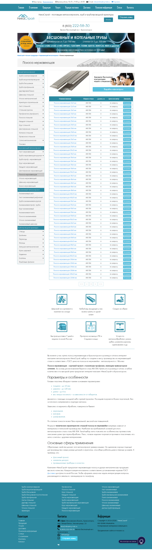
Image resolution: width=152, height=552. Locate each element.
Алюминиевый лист (26, 194)
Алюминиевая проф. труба (29, 205)
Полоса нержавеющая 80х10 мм (65, 256)
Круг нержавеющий (27, 163)
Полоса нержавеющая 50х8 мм (65, 216)
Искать (108, 20)
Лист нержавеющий (27, 152)
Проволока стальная (27, 137)
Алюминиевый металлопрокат (29, 190)
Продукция (47, 7)
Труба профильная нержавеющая (75, 503)
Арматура (26, 511)
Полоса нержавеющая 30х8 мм (65, 169)
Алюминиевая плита (27, 213)
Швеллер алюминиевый (111, 505)
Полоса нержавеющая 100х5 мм (65, 263)
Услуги (58, 7)
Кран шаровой (25, 251)
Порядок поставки (72, 7)
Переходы (23, 239)
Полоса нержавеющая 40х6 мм (65, 187)
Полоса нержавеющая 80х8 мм (65, 252)
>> (100, 284)
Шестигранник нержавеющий (30, 171)
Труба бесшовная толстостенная (35, 495)
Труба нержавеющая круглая (30, 156)
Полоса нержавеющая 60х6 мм (65, 234)
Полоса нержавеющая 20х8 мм (65, 132)
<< (81, 284)
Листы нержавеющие (70, 497)
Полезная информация (103, 7)
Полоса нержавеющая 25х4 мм (65, 143)
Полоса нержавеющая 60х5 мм (65, 230)
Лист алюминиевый (109, 490)
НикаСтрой (20, 55)
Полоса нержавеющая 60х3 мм (65, 223)
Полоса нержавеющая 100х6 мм (65, 267)
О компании (33, 7)
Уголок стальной (28, 508)
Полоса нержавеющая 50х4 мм (65, 205)
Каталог (21, 542)
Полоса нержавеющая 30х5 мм (65, 161)
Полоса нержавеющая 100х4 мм (65, 259)
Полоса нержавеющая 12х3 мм (65, 107)
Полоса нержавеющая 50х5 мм (65, 209)
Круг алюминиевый (26, 209)
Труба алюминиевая (110, 492)
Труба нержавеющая (70, 500)
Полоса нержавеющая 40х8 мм (65, 190)
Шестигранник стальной (28, 129)
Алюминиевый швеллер (28, 224)
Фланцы (22, 243)
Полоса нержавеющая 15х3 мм (65, 110)
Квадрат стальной (26, 121)
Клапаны (22, 258)
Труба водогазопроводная (29, 80)
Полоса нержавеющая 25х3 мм (65, 139)
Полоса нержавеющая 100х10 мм (65, 274)
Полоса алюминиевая (27, 216)
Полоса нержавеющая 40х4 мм (65, 179)
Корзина (115, 2)
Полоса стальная (25, 118)
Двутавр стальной (28, 503)
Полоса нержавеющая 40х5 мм (65, 183)
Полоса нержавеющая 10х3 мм (65, 103)
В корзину (127, 103)
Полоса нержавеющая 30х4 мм (65, 158)
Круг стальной (24, 125)
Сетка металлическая (27, 140)
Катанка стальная (26, 133)
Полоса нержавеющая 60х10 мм (65, 241)
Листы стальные (28, 500)
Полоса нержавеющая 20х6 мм (65, 128)
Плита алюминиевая (110, 497)
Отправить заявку (126, 17)
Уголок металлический (28, 99)
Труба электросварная (28, 76)
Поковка (22, 144)
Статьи (119, 7)
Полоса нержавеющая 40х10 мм (65, 194)
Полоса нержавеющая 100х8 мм (65, 270)
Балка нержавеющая (27, 186)
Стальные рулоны (26, 110)
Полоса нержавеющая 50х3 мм (65, 201)
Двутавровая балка (26, 91)
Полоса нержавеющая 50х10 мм (65, 219)
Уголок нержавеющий (27, 178)
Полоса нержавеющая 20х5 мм (65, 125)
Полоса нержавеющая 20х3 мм (65, 118)
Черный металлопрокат (26, 72)
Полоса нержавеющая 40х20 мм (65, 198)
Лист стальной (24, 106)
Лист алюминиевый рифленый (31, 197)
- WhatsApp (63, 535)
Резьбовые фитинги (26, 262)
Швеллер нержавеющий (28, 182)
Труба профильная (26, 87)
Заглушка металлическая (29, 247)
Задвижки (22, 254)
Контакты (130, 7)
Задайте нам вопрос (113, 89)
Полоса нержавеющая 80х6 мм (65, 249)
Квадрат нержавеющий (28, 167)
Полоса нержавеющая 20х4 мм (65, 121)
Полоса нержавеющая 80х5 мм (65, 245)
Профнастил (67, 487)
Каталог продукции (32, 55)
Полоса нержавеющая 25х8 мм (65, 147)
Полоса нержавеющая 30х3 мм (65, 154)
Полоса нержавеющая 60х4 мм (65, 227)
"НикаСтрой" (122, 521)
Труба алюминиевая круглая (30, 201)
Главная (21, 7)
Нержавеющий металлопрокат (48, 55)
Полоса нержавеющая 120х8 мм (65, 278)
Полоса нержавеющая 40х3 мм (65, 176)
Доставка (86, 7)
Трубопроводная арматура (28, 228)
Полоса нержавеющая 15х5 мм (65, 114)
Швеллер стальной (26, 95)
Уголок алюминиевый (27, 220)
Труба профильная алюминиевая (115, 495)
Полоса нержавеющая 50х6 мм (65, 212)
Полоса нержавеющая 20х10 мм (65, 136)
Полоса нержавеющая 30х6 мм (65, 165)
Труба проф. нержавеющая (30, 159)
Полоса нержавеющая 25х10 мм (65, 150)
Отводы (22, 232)
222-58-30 (76, 26)
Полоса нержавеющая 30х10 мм (65, 172)
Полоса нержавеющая (28, 175)
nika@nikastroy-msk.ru (102, 2)
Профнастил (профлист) (29, 114)
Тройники (22, 235)
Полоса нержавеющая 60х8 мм (65, 238)
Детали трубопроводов (111, 508)
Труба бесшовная (26, 83)
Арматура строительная (28, 102)
